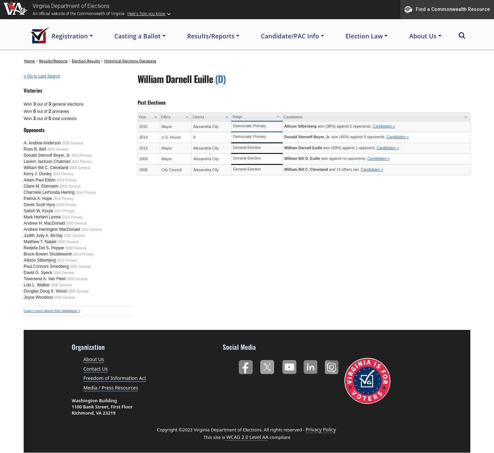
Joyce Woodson (38, 297)
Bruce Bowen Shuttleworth (48, 254)
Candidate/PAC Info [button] (290, 36)
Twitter (267, 365)
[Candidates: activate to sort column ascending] (376, 117)
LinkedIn (310, 365)
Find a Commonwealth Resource (447, 9)
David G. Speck (38, 272)
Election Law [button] (364, 36)
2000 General (72, 143)
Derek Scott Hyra (39, 204)
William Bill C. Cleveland (46, 167)
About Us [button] (423, 36)
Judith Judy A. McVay (43, 235)
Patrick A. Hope (38, 198)
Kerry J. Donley (38, 173)
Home (29, 60)
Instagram (332, 365)
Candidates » (384, 126)
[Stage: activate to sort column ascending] (257, 117)
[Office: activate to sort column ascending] (176, 117)
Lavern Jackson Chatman (47, 161)
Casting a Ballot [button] (137, 36)
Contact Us (95, 369)
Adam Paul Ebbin (40, 180)
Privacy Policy (321, 429)
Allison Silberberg (40, 260)
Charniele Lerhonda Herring (49, 192)
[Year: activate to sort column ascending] (149, 117)
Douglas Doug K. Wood (45, 291)
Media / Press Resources (110, 387)
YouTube (289, 365)
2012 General (91, 229)
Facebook (245, 365)
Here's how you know (146, 13)
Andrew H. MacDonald (44, 223)
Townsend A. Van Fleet (45, 278)
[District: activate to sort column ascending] (212, 117)
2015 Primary (63, 174)
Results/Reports (53, 60)
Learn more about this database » (52, 311)
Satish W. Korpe (38, 210)
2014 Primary (82, 155)
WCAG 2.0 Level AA (246, 437)
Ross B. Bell (35, 149)
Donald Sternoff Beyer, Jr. (47, 155)
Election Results (86, 60)
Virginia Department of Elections (71, 6)
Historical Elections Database (130, 60)
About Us (93, 359)
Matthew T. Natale (40, 241)
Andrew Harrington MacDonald (52, 229)
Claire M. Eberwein (41, 186)
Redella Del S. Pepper (44, 248)
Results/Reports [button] (210, 36)
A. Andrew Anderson (42, 143)
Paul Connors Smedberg (46, 266)
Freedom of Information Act (114, 378)
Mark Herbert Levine (42, 217)
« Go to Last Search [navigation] (42, 76)
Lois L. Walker (37, 285)
